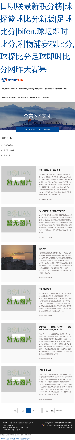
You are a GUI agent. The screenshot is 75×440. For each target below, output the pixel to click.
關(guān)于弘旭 (11, 89)
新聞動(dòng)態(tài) (9, 97)
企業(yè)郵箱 (49, 423)
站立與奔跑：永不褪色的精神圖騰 (52, 211)
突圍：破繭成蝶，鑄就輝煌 (49, 170)
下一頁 (46, 411)
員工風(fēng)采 (9, 150)
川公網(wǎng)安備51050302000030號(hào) (56, 425)
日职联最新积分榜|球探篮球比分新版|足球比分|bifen (15, 439)
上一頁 (22, 411)
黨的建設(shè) (51, 89)
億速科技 (69, 427)
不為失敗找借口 (45, 289)
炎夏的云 (42, 249)
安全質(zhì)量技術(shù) (37, 89)
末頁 (52, 411)
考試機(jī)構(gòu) (24, 97)
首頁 (3, 89)
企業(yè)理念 (8, 145)
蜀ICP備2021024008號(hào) (63, 423)
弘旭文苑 (47, 129)
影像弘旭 (34, 97)
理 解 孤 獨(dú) (45, 370)
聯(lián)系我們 (43, 97)
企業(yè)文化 (62, 89)
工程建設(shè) (22, 89)
